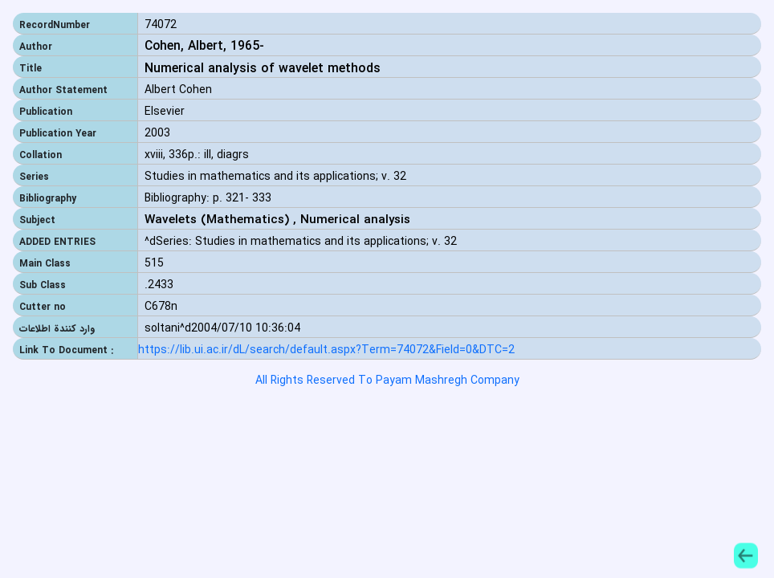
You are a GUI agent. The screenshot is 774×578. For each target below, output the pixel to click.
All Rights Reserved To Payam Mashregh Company (387, 380)
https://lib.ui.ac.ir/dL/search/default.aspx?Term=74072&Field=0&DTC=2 (326, 350)
